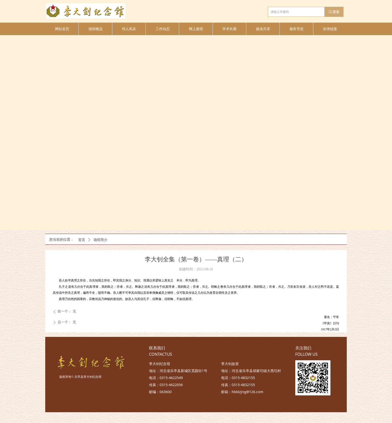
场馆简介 (100, 240)
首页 (81, 240)
